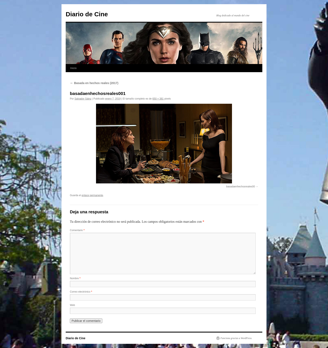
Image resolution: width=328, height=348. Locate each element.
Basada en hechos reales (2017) (94, 83)
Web (72, 305)
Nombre (75, 278)
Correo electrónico (81, 291)
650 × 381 (158, 98)
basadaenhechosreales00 (240, 186)
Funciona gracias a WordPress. (236, 338)
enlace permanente (92, 195)
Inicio (73, 68)
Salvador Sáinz (82, 98)
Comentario (77, 230)
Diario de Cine (87, 14)
